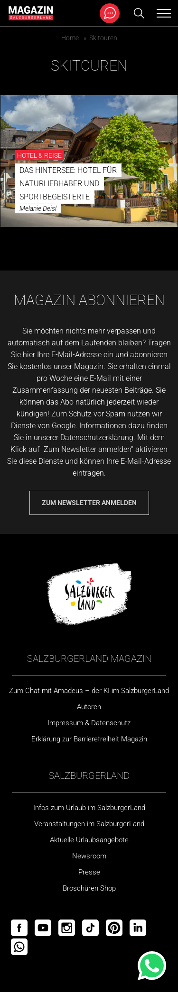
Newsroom (89, 856)
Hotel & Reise (39, 155)
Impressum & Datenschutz (89, 723)
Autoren (89, 707)
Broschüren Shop (89, 888)
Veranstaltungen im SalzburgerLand (89, 824)
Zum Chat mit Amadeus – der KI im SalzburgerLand (89, 690)
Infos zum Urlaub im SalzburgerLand (89, 807)
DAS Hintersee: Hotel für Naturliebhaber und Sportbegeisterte (68, 183)
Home (70, 38)
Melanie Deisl (37, 208)
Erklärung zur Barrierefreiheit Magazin (89, 739)
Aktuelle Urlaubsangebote (89, 840)
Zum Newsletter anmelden (89, 502)
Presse (89, 872)
